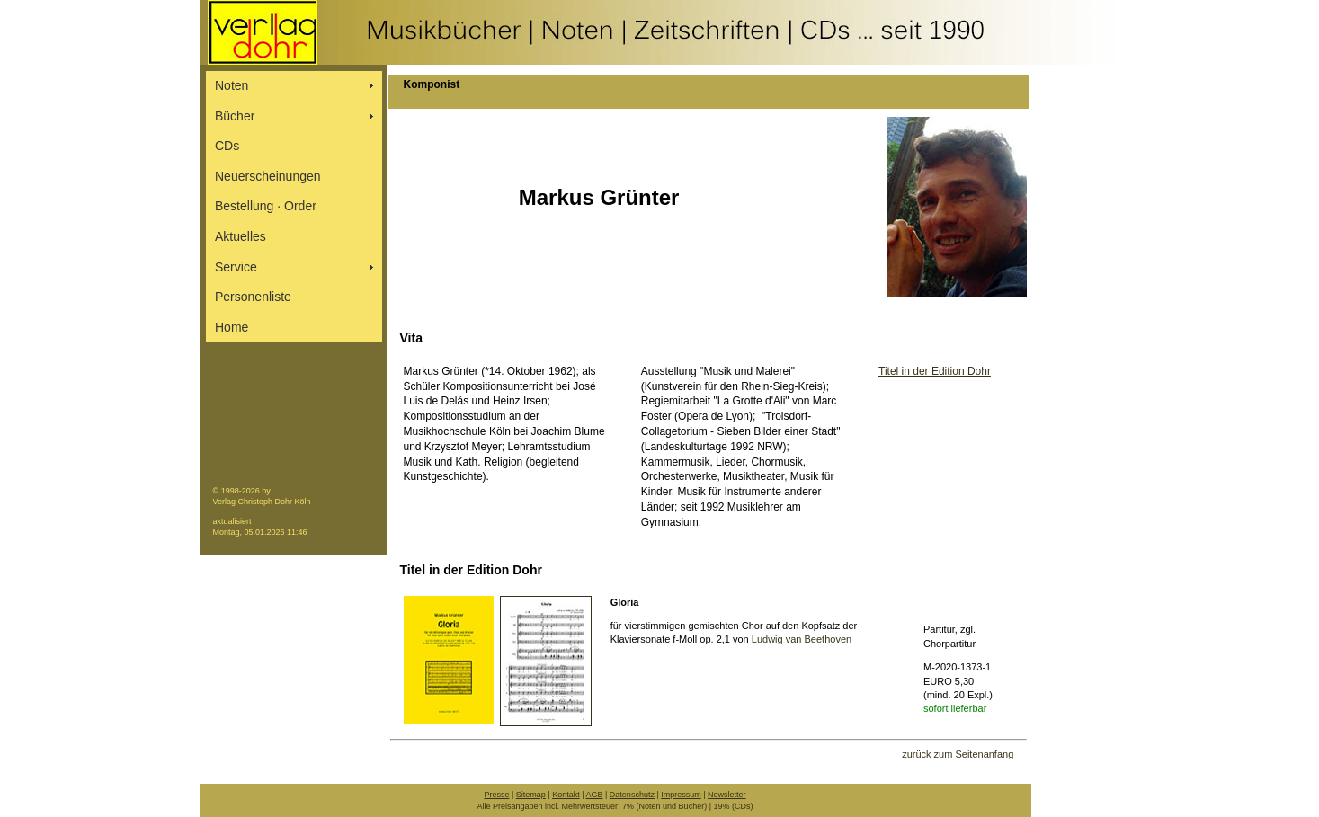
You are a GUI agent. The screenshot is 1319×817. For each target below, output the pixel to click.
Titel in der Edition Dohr (934, 371)
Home (231, 327)
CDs (227, 145)
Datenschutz (632, 794)
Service (236, 267)
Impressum (681, 794)
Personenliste (253, 296)
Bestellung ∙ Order (265, 206)
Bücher (234, 116)
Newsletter (727, 794)
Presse (496, 794)
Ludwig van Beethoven (800, 639)
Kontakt (566, 794)
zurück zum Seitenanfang (957, 754)
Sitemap (531, 794)
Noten (231, 85)
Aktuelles (240, 236)
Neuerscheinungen (268, 176)
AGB (594, 794)
